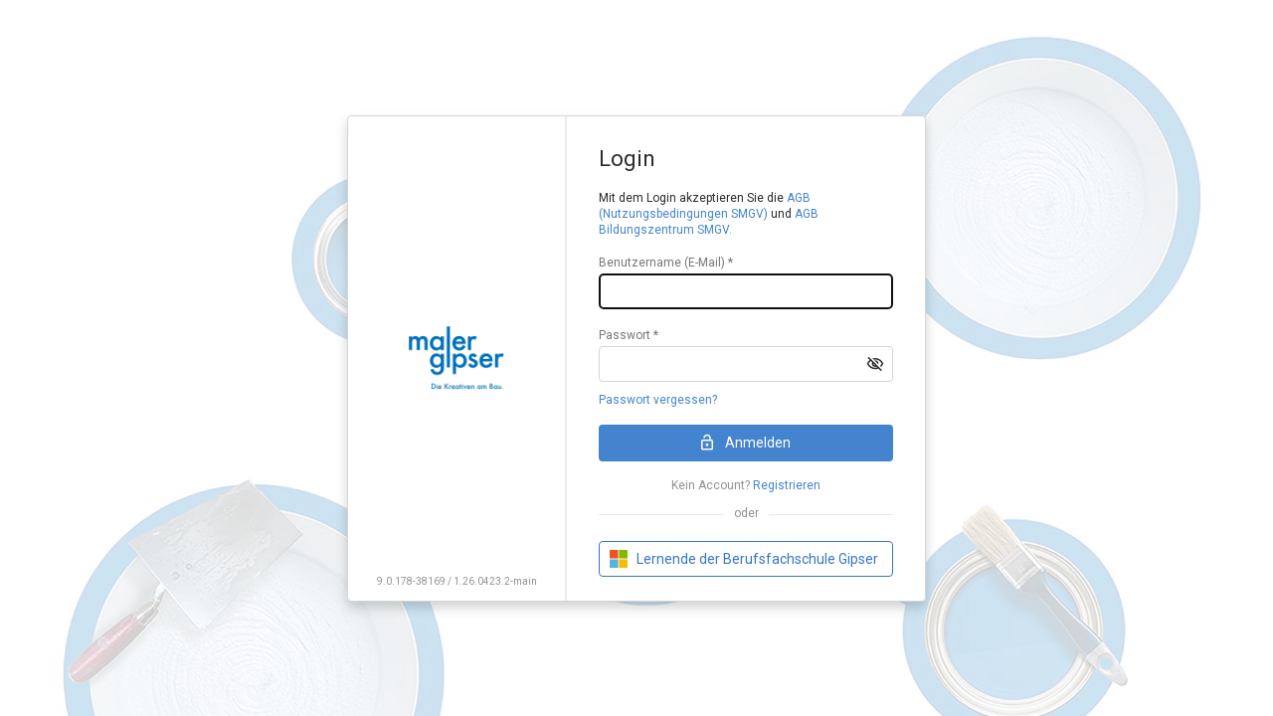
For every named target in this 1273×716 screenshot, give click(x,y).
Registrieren (786, 485)
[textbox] (746, 291)
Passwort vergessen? (658, 400)
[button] (875, 364)
